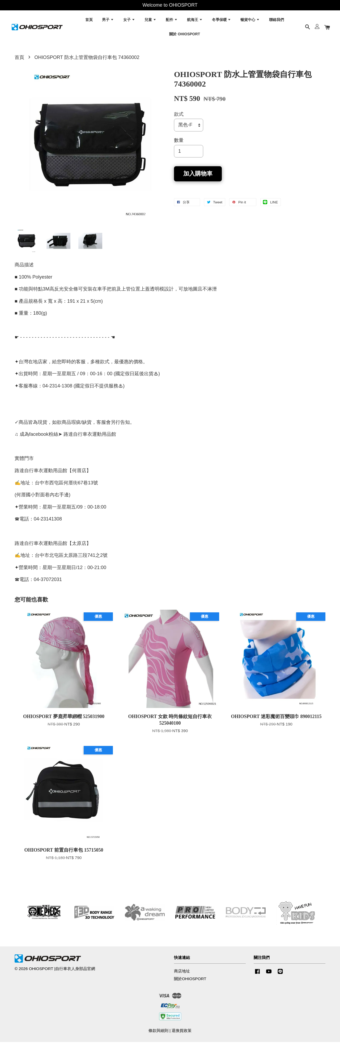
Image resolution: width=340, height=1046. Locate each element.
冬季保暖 (221, 21)
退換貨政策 (182, 1034)
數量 (179, 144)
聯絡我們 (276, 21)
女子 (129, 21)
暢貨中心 (250, 21)
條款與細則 (158, 1034)
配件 (172, 21)
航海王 (195, 21)
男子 (108, 21)
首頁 (89, 21)
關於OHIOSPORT (190, 982)
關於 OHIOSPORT (184, 35)
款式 (179, 118)
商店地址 (182, 975)
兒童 (150, 21)
